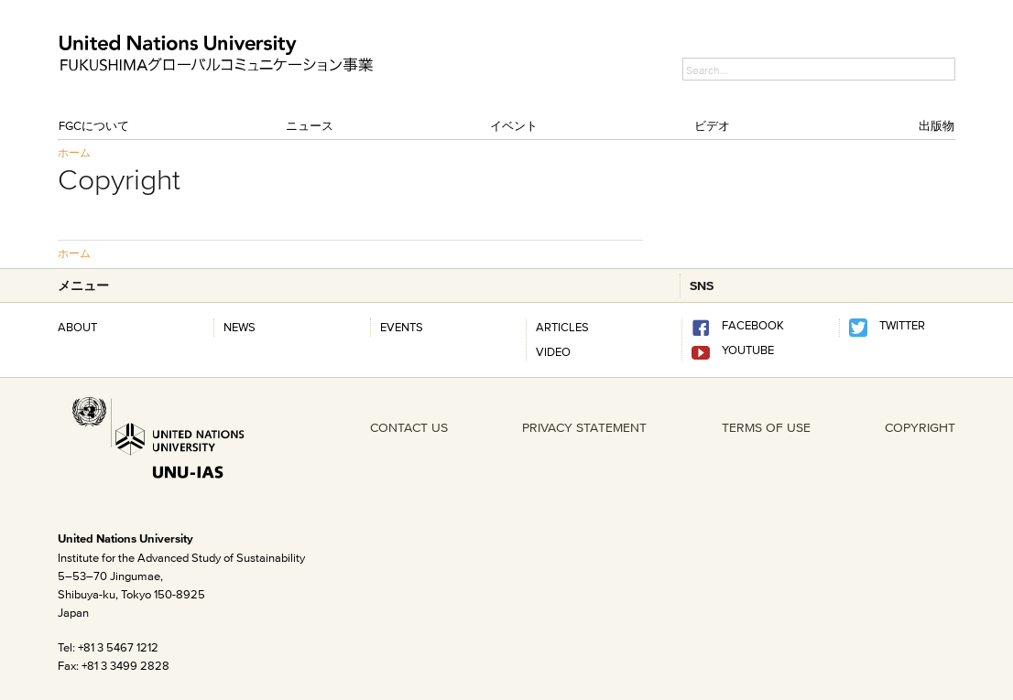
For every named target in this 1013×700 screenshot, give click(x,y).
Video (553, 351)
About (77, 326)
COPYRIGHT (920, 427)
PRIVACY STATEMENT (584, 427)
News (239, 326)
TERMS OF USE (766, 427)
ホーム (74, 152)
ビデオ (712, 125)
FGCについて (94, 125)
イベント (514, 125)
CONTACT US (409, 427)
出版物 (936, 125)
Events (401, 326)
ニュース (309, 125)
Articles (562, 326)
